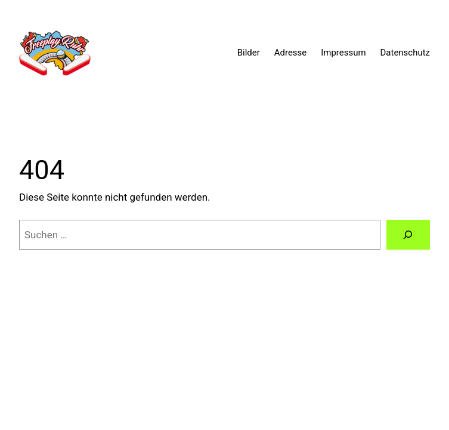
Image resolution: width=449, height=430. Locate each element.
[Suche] (408, 235)
